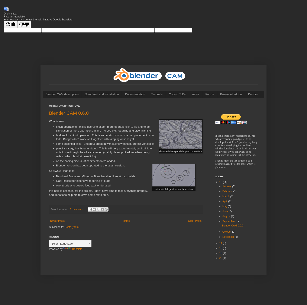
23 (221, 257)
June (225, 211)
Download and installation (102, 94)
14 (221, 243)
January (227, 186)
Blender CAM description (62, 94)
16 (221, 253)
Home (126, 220)
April (225, 201)
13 (221, 182)
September (229, 221)
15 (221, 248)
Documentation (135, 94)
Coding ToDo (177, 94)
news (195, 94)
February (227, 191)
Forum (209, 94)
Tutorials (157, 94)
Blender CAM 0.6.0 (69, 113)
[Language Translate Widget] (70, 243)
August (226, 216)
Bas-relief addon (231, 94)
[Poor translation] (24, 24)
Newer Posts (57, 220)
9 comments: (77, 209)
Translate (73, 249)
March (226, 196)
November (228, 236)
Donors (253, 94)
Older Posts (194, 220)
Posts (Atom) (72, 227)
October (227, 231)
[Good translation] (10, 24)
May (225, 206)
